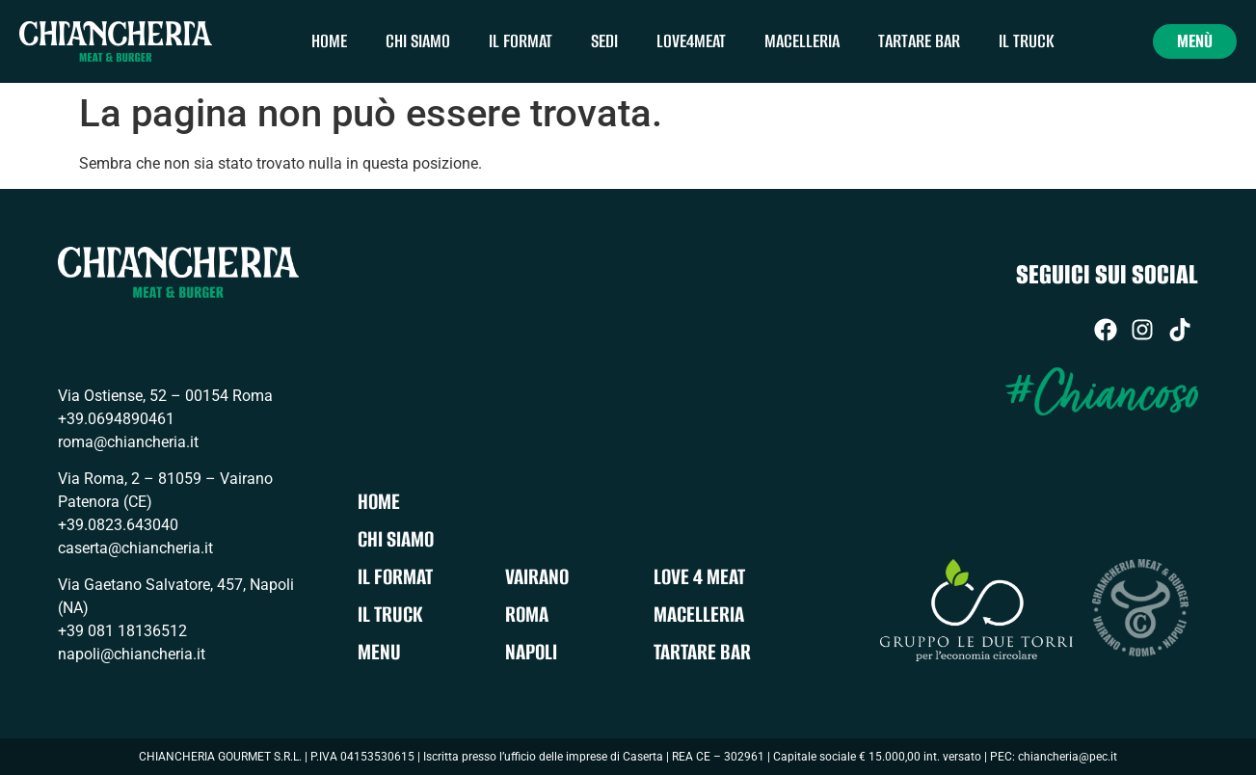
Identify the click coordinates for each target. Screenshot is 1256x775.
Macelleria (802, 41)
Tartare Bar (919, 41)
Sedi (604, 41)
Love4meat (691, 41)
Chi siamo (418, 41)
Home (329, 41)
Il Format (520, 41)
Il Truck (1027, 41)
